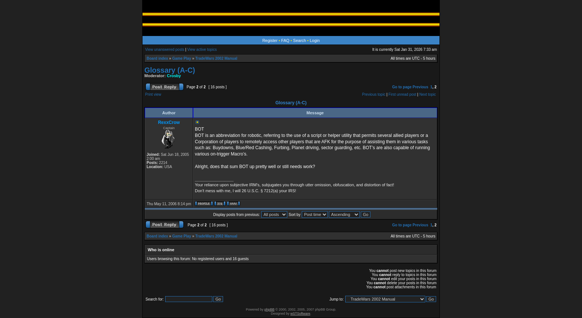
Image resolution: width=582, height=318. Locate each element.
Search (299, 40)
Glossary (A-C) (169, 70)
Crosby (174, 75)
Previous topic (374, 94)
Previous (420, 87)
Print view (153, 94)
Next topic (427, 94)
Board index (157, 58)
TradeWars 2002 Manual (216, 58)
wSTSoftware (300, 313)
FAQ (285, 40)
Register (270, 40)
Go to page (401, 87)
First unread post (402, 94)
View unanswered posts (164, 49)
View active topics (202, 49)
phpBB (269, 309)
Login (315, 40)
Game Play (181, 58)
